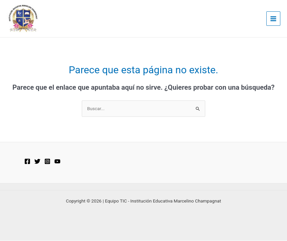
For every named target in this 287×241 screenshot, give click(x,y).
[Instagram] (47, 161)
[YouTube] (57, 161)
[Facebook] (27, 161)
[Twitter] (37, 161)
